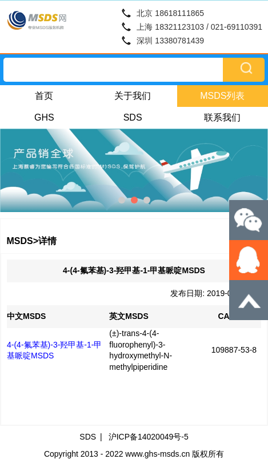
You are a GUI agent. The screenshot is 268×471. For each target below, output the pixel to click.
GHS (44, 117)
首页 (44, 96)
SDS (132, 117)
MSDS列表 (222, 96)
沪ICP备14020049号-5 (149, 436)
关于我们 (132, 96)
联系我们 (222, 117)
